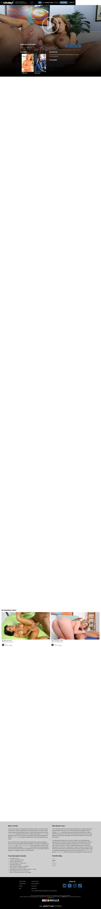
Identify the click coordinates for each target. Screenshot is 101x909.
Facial (63, 62)
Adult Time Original (59, 65)
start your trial (73, 46)
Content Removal (50, 897)
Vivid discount (59, 852)
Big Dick (72, 62)
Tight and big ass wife (57, 640)
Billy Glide (4, 642)
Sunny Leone (43, 833)
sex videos (58, 832)
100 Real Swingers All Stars (24, 845)
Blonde (51, 62)
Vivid (6, 644)
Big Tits (55, 62)
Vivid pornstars (11, 833)
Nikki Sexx (24, 73)
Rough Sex (52, 65)
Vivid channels (25, 847)
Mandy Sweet (60, 642)
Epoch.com (26, 896)
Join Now (64, 2)
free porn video (88, 850)
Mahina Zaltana (10, 642)
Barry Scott (37, 73)
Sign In (71, 2)
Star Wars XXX (16, 837)
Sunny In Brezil (11, 845)
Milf (59, 62)
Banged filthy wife (7, 640)
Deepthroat (67, 62)
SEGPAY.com (64, 896)
